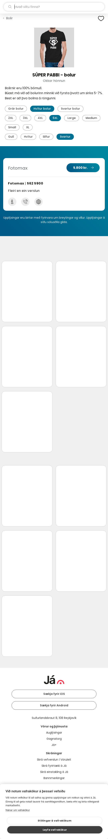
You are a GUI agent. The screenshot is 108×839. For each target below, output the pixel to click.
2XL (10, 118)
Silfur (46, 137)
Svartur (65, 137)
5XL (55, 118)
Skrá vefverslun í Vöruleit (54, 760)
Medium (91, 118)
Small (12, 127)
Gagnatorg (54, 739)
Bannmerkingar (54, 778)
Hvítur (28, 137)
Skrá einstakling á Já (54, 772)
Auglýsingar (54, 733)
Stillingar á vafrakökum (54, 820)
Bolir (9, 18)
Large (71, 118)
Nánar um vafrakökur (18, 810)
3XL (25, 118)
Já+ (54, 745)
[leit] (54, 7)
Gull (11, 137)
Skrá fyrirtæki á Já (54, 766)
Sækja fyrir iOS (54, 694)
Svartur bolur (70, 109)
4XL (40, 118)
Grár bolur (16, 109)
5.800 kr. (80, 167)
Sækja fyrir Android (54, 705)
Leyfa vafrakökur (55, 829)
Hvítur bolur (42, 109)
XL (27, 127)
